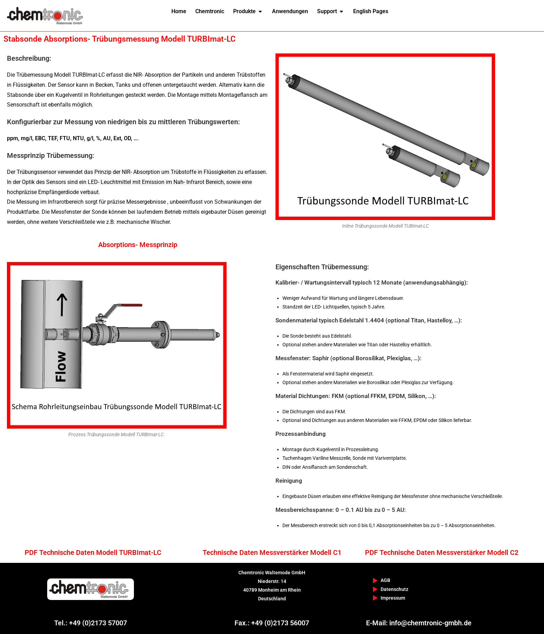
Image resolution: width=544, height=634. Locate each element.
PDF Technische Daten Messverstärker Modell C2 (441, 552)
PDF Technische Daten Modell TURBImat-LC (93, 552)
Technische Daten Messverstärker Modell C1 (272, 552)
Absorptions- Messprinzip (137, 244)
